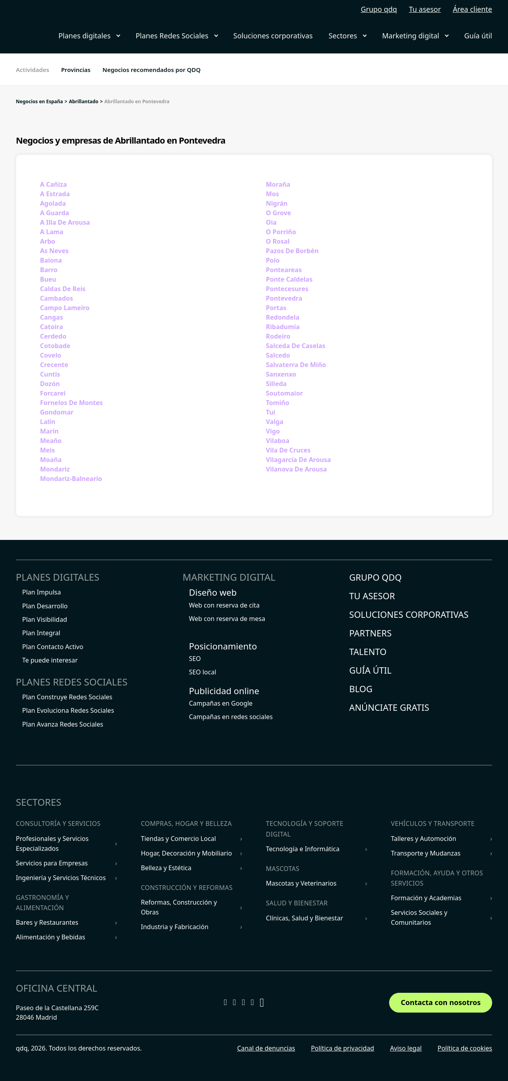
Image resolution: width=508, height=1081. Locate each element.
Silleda (276, 383)
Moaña (51, 459)
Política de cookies (464, 1048)
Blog (360, 689)
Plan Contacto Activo (52, 646)
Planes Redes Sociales (177, 35)
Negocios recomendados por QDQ (151, 70)
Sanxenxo (281, 374)
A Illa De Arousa (65, 222)
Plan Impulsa (41, 592)
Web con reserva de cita (224, 605)
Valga (274, 421)
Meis (47, 450)
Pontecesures (287, 288)
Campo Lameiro (65, 307)
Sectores (347, 35)
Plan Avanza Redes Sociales (62, 724)
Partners (370, 633)
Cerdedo (53, 336)
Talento (367, 651)
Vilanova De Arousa (296, 469)
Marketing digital (415, 35)
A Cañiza (53, 184)
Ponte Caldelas (289, 279)
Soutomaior (284, 393)
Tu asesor (425, 9)
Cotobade (55, 345)
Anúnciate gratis (389, 707)
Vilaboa (277, 440)
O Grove (278, 212)
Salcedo (278, 355)
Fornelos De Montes (71, 402)
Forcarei (53, 393)
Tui (270, 412)
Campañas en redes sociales (231, 716)
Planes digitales (89, 35)
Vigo (273, 431)
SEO (195, 658)
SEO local (202, 672)
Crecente (54, 364)
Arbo (47, 241)
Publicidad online (224, 690)
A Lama (51, 231)
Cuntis (50, 374)
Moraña (278, 184)
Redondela (283, 317)
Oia (271, 222)
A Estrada (55, 193)
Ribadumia (283, 326)
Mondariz (55, 469)
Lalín (47, 421)
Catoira (51, 326)
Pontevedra (284, 298)
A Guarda (54, 212)
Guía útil (478, 35)
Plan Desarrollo (45, 606)
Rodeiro (278, 336)
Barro (48, 269)
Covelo (50, 355)
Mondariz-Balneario (71, 478)
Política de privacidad (342, 1048)
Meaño (51, 440)
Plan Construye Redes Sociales (67, 697)
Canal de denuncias (266, 1048)
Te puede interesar (50, 660)
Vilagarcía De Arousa (298, 459)
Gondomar (56, 412)
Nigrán (277, 203)
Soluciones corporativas (273, 35)
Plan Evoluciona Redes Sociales (68, 710)
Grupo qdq (379, 9)
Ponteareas (284, 269)
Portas (276, 307)
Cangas (51, 317)
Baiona (51, 260)
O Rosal (278, 241)
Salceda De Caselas (295, 345)
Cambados (56, 298)
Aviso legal (406, 1048)
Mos (272, 193)
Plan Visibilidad (44, 619)
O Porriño (281, 231)
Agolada (53, 203)
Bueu (48, 279)
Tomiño (277, 402)
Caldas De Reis (63, 288)
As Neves (54, 250)
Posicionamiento (223, 646)
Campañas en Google (221, 703)
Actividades (32, 70)
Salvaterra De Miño (296, 364)
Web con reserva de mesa (227, 618)
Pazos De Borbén (292, 250)
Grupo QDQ (375, 577)
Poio (273, 260)
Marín (49, 431)
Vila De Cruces (288, 450)
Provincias (75, 70)
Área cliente (472, 9)
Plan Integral (41, 633)
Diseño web (213, 592)
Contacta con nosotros (441, 1002)
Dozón (50, 383)
